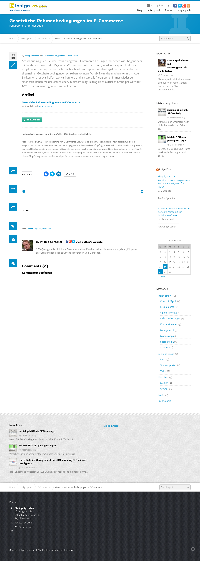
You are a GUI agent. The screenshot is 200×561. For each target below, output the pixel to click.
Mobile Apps (167, 336)
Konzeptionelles (169, 324)
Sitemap (70, 550)
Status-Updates (168, 365)
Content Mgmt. (168, 301)
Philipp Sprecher (32, 55)
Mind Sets (163, 377)
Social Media (167, 341)
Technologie (164, 401)
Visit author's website (89, 242)
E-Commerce (44, 38)
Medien (164, 383)
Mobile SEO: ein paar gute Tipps (176, 138)
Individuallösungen (170, 318)
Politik (161, 395)
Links (163, 359)
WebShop (46, 228)
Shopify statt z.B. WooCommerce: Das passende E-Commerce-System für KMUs (174, 182)
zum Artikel (32, 119)
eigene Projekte (168, 312)
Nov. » (163, 276)
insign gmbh (26, 38)
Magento (37, 228)
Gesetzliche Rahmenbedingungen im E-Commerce (51, 102)
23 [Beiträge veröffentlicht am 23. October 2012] (165, 266)
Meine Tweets (111, 426)
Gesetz (30, 228)
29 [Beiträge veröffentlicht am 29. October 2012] (160, 271)
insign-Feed (165, 169)
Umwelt (164, 388)
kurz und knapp (166, 354)
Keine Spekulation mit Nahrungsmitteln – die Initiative (173, 66)
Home (12, 38)
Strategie (165, 347)
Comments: (72, 55)
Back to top (193, 549)
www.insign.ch (45, 105)
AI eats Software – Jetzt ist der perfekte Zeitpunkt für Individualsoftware (174, 212)
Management (167, 330)
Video (163, 371)
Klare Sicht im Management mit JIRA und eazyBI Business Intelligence (52, 461)
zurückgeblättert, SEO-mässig (177, 111)
